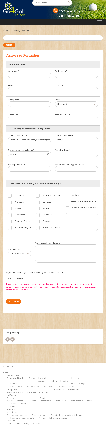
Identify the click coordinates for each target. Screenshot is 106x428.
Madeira (64, 381)
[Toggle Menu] (99, 22)
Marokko (75, 378)
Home (5, 31)
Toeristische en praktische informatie (67, 415)
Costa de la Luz (32, 386)
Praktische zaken (39, 415)
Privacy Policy (23, 423)
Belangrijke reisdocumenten (22, 417)
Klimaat (42, 417)
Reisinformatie (13, 412)
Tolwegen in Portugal (58, 417)
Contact (10, 423)
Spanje (13, 383)
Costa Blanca (16, 386)
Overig (23, 403)
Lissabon (53, 381)
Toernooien (59, 389)
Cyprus (32, 378)
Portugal (42, 378)
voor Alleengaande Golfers (38, 392)
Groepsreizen (13, 389)
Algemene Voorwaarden (17, 415)
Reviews (36, 423)
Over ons (11, 420)
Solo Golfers (73, 389)
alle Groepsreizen (15, 392)
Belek (71, 386)
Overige (81, 383)
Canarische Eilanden (16, 378)
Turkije (72, 383)
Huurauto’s (12, 409)
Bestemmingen (13, 375)
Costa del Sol (48, 386)
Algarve (41, 381)
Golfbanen (11, 395)
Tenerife (61, 386)
